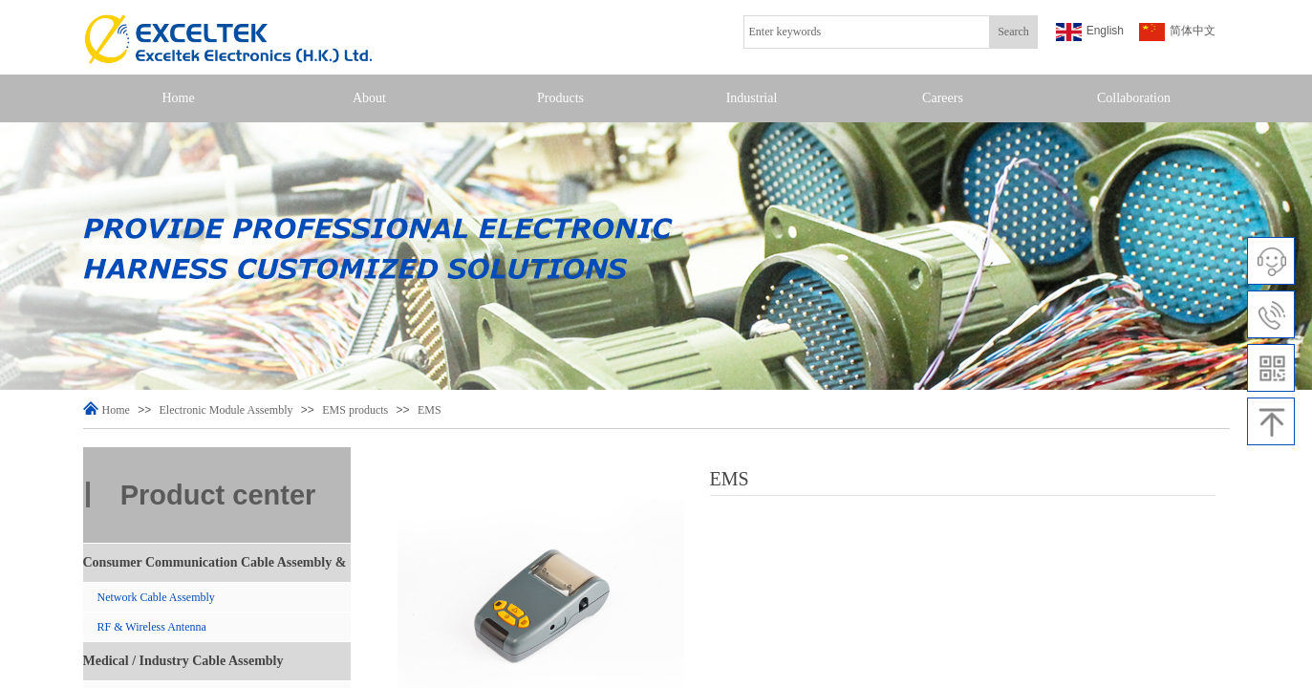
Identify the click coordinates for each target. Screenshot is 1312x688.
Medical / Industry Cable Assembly (183, 661)
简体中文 (1177, 32)
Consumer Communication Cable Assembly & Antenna (215, 568)
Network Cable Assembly (156, 597)
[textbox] (866, 32)
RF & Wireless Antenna (151, 627)
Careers (942, 98)
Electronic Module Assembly (226, 410)
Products (560, 98)
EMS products (355, 410)
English (1090, 32)
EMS (429, 410)
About (369, 98)
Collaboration (1134, 98)
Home (177, 98)
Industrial (752, 98)
